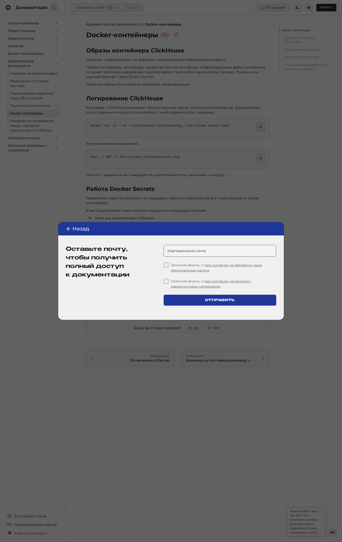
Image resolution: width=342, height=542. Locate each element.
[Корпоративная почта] (220, 251)
